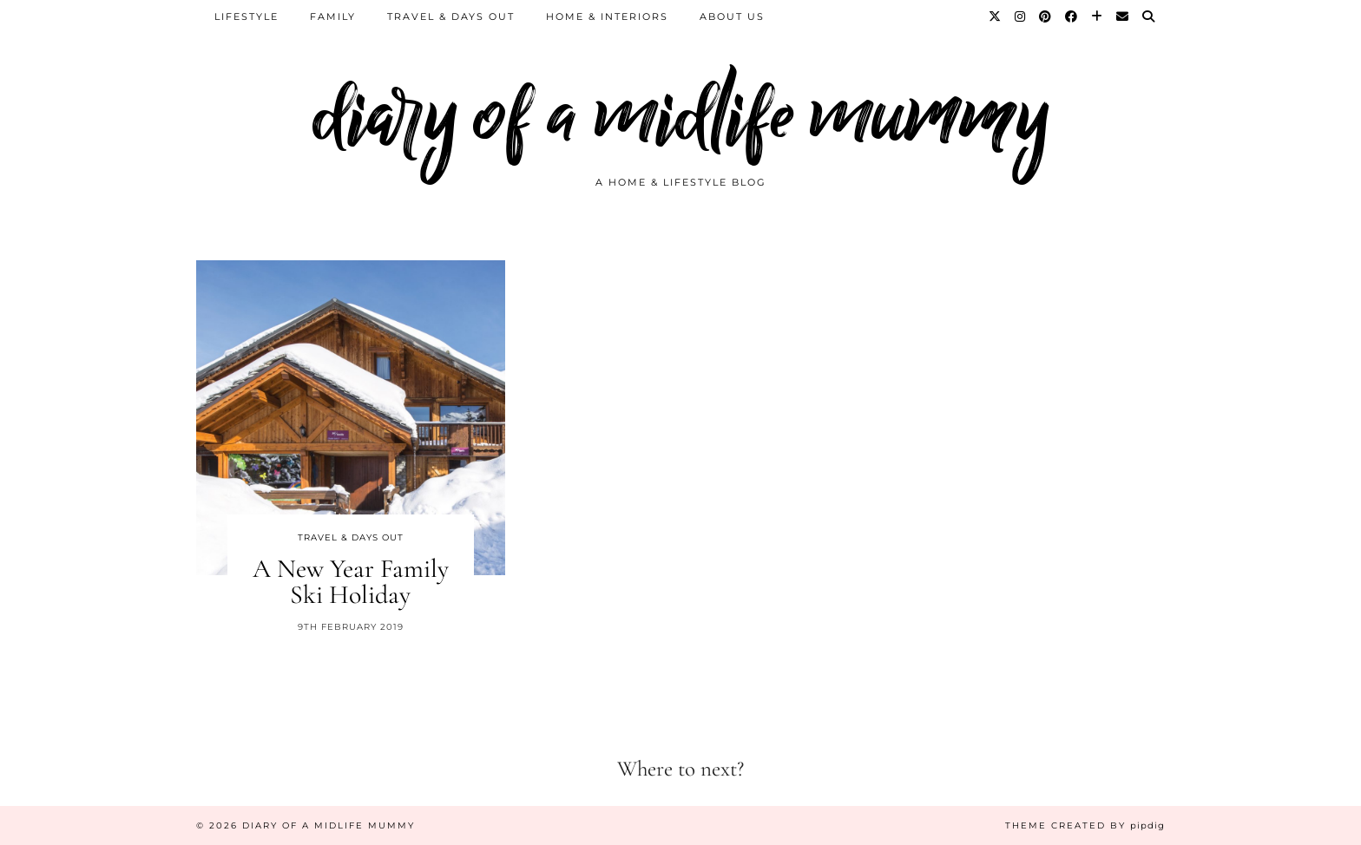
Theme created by (1085, 825)
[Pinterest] (1046, 16)
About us (732, 16)
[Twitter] (996, 16)
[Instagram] (1021, 16)
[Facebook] (1072, 16)
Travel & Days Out (451, 16)
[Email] (1123, 16)
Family (333, 16)
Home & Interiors (607, 16)
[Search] (1149, 16)
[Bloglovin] (1097, 16)
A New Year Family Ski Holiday (351, 582)
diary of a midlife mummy (680, 115)
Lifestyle (246, 16)
